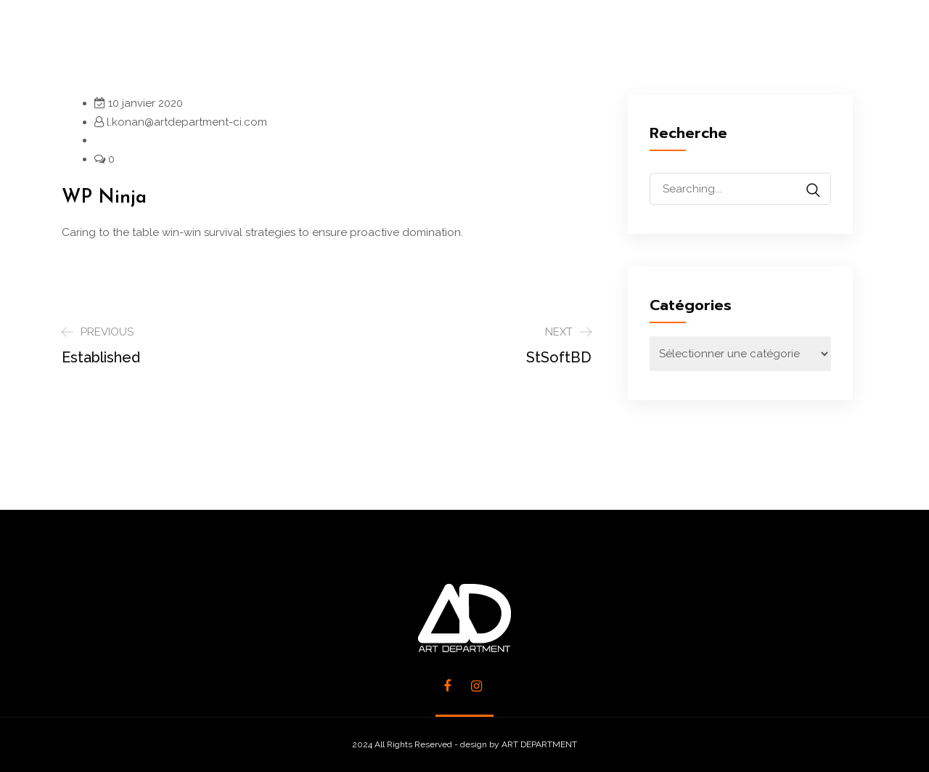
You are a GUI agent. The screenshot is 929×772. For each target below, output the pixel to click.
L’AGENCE (275, 43)
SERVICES (385, 43)
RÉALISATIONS (510, 43)
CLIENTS (633, 43)
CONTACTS (744, 43)
